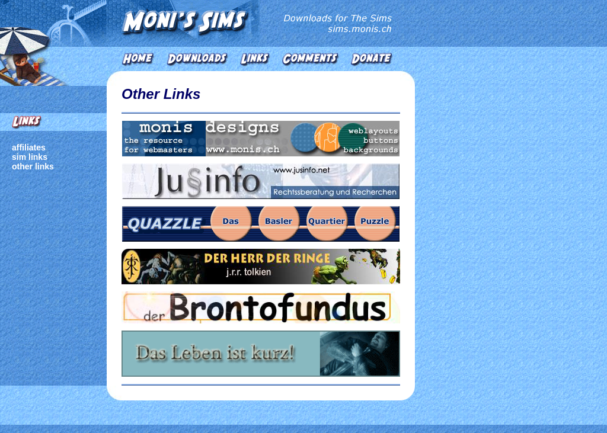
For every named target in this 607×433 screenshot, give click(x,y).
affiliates (29, 147)
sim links (29, 157)
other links (33, 166)
